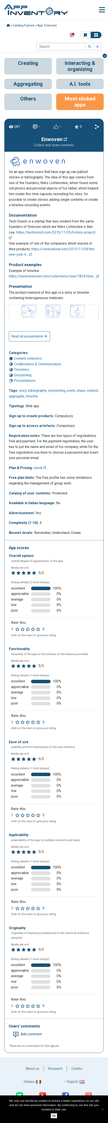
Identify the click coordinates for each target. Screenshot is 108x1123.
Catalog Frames (23, 25)
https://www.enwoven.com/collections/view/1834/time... (54, 276)
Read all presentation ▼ (29, 336)
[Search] (61, 46)
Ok (54, 1115)
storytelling (56, 391)
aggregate (16, 396)
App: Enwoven (47, 25)
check (40, 468)
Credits (76, 1069)
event (71, 391)
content (92, 391)
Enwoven (54, 139)
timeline (32, 396)
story (22, 391)
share (81, 391)
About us (32, 1069)
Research (55, 1069)
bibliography (37, 391)
